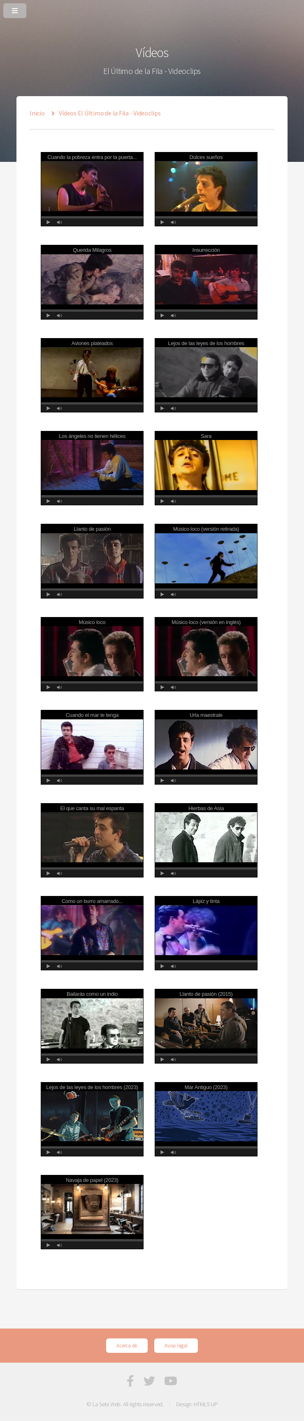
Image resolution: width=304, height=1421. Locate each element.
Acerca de (126, 1345)
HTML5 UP (206, 1404)
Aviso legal (176, 1345)
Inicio (37, 113)
